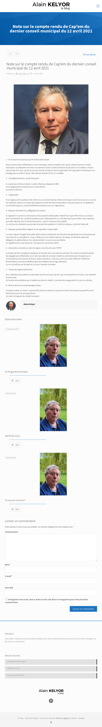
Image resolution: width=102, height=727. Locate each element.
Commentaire (11, 532)
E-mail (8, 576)
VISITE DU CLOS (12, 435)
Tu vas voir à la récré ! (15, 500)
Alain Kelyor (23, 73)
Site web (9, 587)
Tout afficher (89, 54)
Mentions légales (62, 718)
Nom (8, 564)
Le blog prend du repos (16, 371)
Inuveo (81, 718)
